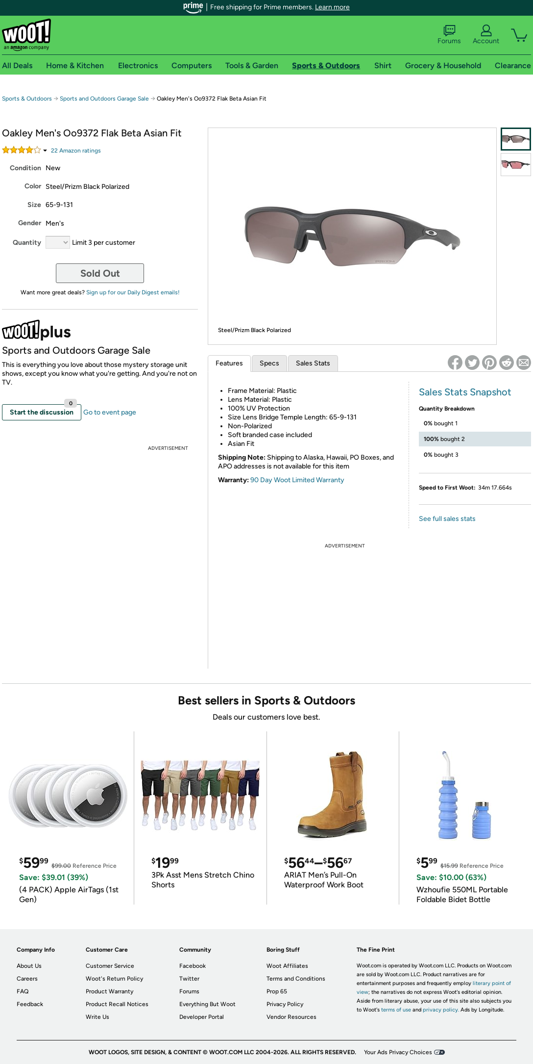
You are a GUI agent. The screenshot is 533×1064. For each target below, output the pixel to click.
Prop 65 (276, 991)
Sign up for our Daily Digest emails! (133, 292)
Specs (269, 363)
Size (34, 205)
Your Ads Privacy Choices (398, 1052)
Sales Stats (313, 363)
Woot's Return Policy (114, 978)
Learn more (332, 7)
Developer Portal (201, 1016)
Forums (449, 35)
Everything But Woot (207, 1004)
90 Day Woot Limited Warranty (297, 480)
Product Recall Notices (117, 1004)
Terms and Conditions (295, 978)
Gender (29, 223)
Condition (25, 168)
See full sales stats (447, 519)
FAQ (22, 991)
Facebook (192, 965)
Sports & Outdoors (27, 98)
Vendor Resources (291, 1016)
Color (32, 186)
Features (229, 363)
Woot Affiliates (287, 965)
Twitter (189, 978)
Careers (27, 978)
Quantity (27, 242)
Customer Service (110, 965)
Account (486, 35)
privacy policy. (441, 1010)
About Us (29, 965)
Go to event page (109, 412)
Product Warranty (109, 991)
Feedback (30, 1004)
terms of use (396, 1010)
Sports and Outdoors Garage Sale (104, 98)
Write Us (97, 1016)
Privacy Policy (284, 1004)
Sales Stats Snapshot (465, 392)
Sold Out (100, 273)
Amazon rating (76, 150)
